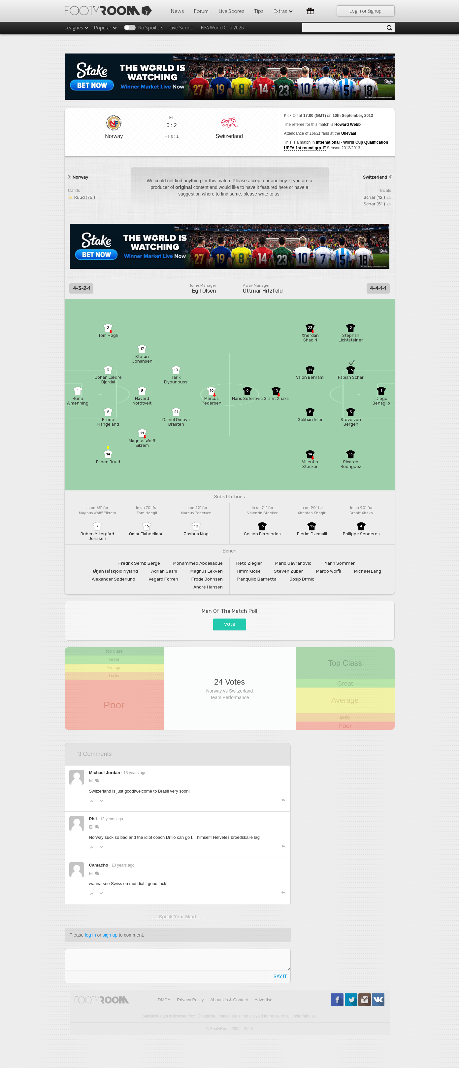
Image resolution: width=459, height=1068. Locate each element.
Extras (283, 11)
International (328, 142)
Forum (201, 11)
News (177, 11)
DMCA (164, 999)
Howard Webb (347, 124)
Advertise (263, 999)
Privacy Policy (190, 999)
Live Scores (231, 11)
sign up (110, 935)
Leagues (77, 27)
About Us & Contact (229, 999)
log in (90, 935)
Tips (258, 11)
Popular (105, 27)
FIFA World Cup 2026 (222, 27)
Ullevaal (348, 133)
